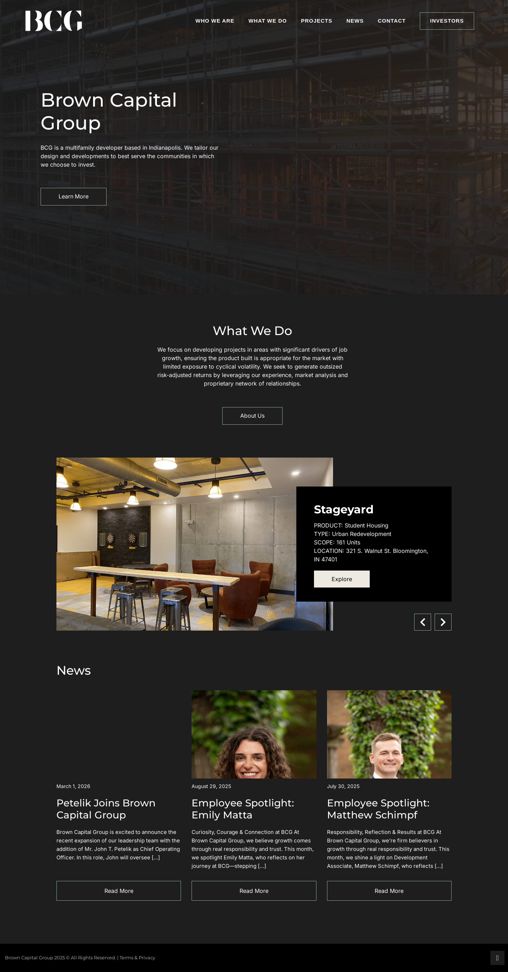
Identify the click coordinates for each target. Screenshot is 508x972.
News (355, 21)
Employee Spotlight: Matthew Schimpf (378, 809)
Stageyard (344, 509)
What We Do (267, 21)
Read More (118, 890)
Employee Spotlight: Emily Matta (243, 809)
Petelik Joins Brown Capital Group (106, 809)
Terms (126, 957)
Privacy (147, 957)
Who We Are (214, 21)
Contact (392, 21)
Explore (342, 579)
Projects (316, 21)
